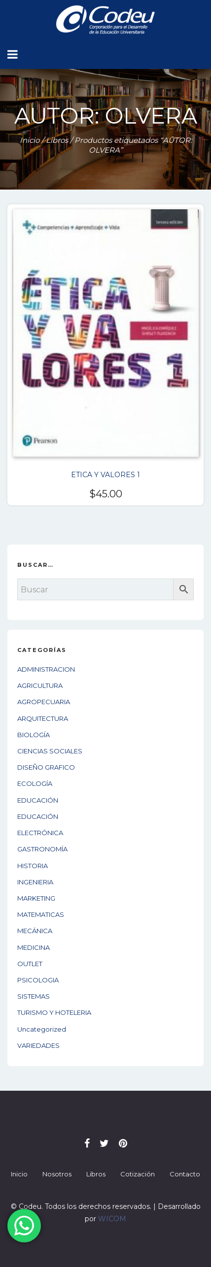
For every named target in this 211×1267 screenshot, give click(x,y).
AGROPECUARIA (43, 702)
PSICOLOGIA (38, 980)
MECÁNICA (34, 931)
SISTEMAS (33, 996)
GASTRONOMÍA (42, 849)
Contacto (185, 1174)
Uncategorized (41, 1029)
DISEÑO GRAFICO (46, 767)
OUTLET (29, 964)
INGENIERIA (35, 882)
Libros (57, 140)
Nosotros (56, 1174)
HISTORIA (32, 866)
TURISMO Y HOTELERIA (54, 1012)
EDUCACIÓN (37, 800)
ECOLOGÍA (34, 783)
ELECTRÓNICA (40, 833)
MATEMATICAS (40, 914)
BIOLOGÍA (33, 735)
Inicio (29, 140)
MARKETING (36, 898)
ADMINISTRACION (46, 669)
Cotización (137, 1174)
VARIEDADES (38, 1045)
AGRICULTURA (40, 685)
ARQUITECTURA (42, 718)
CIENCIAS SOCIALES (49, 751)
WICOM (112, 1218)
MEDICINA (33, 947)
